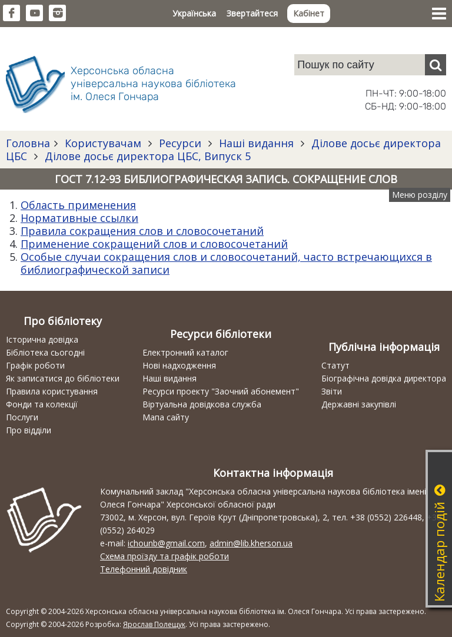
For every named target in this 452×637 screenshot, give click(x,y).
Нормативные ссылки (79, 218)
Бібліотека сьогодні (45, 352)
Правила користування (52, 391)
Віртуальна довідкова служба (201, 404)
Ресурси (180, 143)
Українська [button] (194, 13)
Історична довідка (42, 339)
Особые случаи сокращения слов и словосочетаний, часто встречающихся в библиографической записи (226, 263)
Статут (335, 365)
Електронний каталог (185, 352)
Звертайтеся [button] (252, 13)
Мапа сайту (165, 417)
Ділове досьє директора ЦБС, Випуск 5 (146, 156)
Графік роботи (35, 365)
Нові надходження (179, 365)
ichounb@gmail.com (166, 543)
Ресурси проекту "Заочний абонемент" (220, 391)
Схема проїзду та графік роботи (164, 556)
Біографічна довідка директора (383, 378)
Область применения (78, 205)
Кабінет (308, 13)
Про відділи (28, 430)
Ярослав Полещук (154, 624)
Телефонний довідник (143, 569)
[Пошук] (435, 64)
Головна (28, 143)
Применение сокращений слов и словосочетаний (154, 244)
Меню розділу (419, 194)
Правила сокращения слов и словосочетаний (142, 231)
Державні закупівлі (358, 404)
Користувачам (103, 143)
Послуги (22, 417)
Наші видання (256, 143)
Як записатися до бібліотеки (62, 378)
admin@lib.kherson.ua (251, 543)
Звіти (331, 391)
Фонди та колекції (42, 404)
